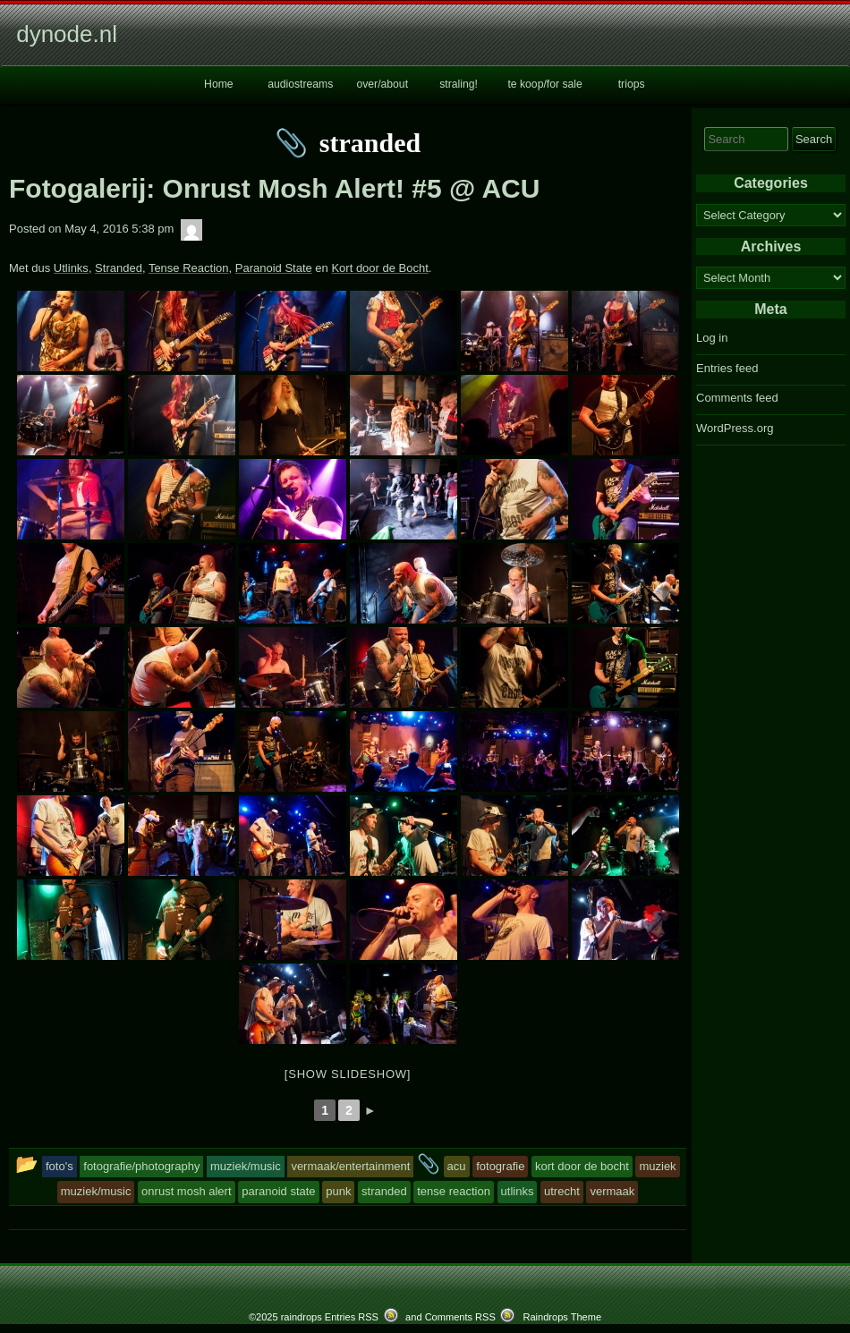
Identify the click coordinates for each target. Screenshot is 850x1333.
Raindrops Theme (562, 1317)
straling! (458, 84)
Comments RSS (460, 1317)
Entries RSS (351, 1317)
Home (219, 84)
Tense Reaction (189, 268)
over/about (382, 84)
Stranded (118, 268)
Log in (711, 337)
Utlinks (71, 268)
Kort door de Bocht (379, 268)
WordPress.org (734, 428)
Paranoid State (273, 268)
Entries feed (727, 368)
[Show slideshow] (348, 1074)
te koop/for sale (544, 84)
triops (631, 84)
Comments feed (737, 397)
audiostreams (300, 84)
